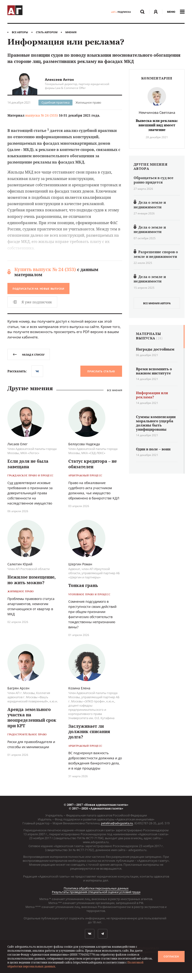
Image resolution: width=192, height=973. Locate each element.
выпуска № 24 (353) (41, 115)
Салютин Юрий (19, 564)
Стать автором (46, 32)
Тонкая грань (83, 585)
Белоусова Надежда (84, 444)
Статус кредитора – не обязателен (92, 463)
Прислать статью (101, 371)
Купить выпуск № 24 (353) (45, 269)
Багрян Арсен (18, 688)
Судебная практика (55, 102)
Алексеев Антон (59, 79)
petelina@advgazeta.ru (117, 823)
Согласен (171, 956)
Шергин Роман (80, 564)
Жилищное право (88, 102)
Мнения (70, 32)
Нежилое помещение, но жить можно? (31, 579)
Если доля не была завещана (27, 463)
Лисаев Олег (17, 444)
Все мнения (114, 390)
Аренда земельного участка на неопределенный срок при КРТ (31, 717)
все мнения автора (157, 303)
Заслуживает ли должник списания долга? (89, 731)
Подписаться (38, 288)
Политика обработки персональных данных (96, 888)
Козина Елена (79, 688)
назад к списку (28, 354)
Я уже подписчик (32, 302)
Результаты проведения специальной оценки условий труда (96, 892)
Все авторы (20, 32)
